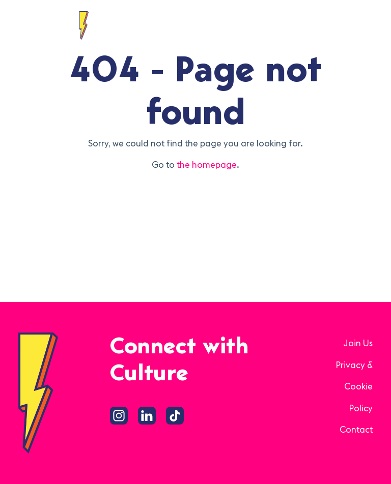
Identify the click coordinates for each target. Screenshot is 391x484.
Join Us (358, 343)
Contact (356, 429)
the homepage (207, 164)
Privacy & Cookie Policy (354, 386)
